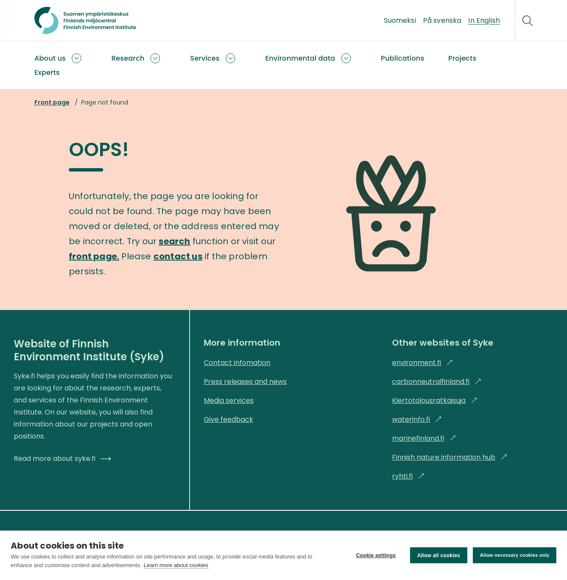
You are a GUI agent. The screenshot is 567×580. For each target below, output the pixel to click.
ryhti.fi (408, 476)
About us (50, 58)
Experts (47, 72)
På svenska (442, 20)
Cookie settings (375, 555)
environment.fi (422, 363)
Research (127, 58)
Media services (229, 400)
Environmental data (300, 58)
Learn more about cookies (176, 565)
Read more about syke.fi (62, 458)
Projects (462, 58)
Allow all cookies (438, 555)
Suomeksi (400, 20)
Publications (402, 58)
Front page (52, 102)
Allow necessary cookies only (514, 555)
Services (204, 58)
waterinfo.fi (417, 419)
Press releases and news (245, 382)
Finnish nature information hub (449, 457)
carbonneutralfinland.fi (436, 382)
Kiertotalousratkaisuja (435, 400)
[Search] (527, 21)
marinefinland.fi (424, 438)
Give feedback (228, 419)
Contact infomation (237, 363)
